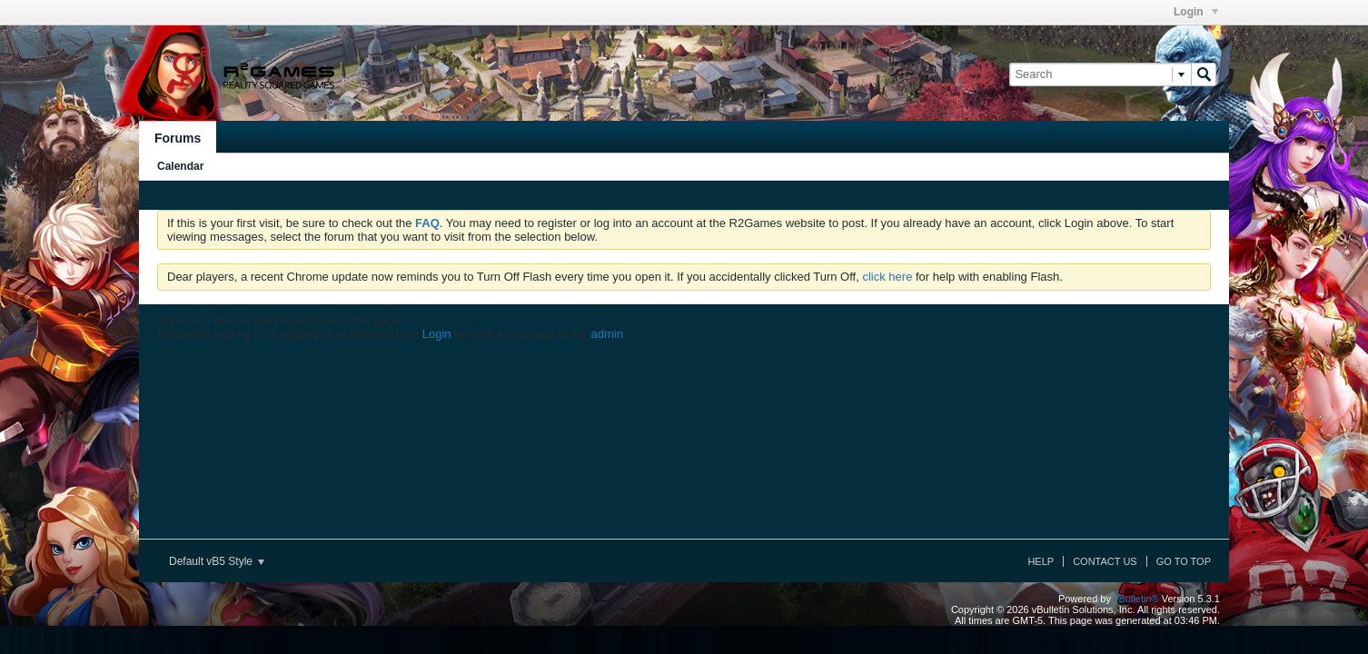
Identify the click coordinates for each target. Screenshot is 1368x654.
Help (1040, 561)
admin (606, 334)
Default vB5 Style (216, 561)
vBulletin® (1136, 598)
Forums (177, 138)
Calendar (180, 166)
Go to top (1183, 561)
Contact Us (1105, 561)
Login (1196, 11)
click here (887, 276)
